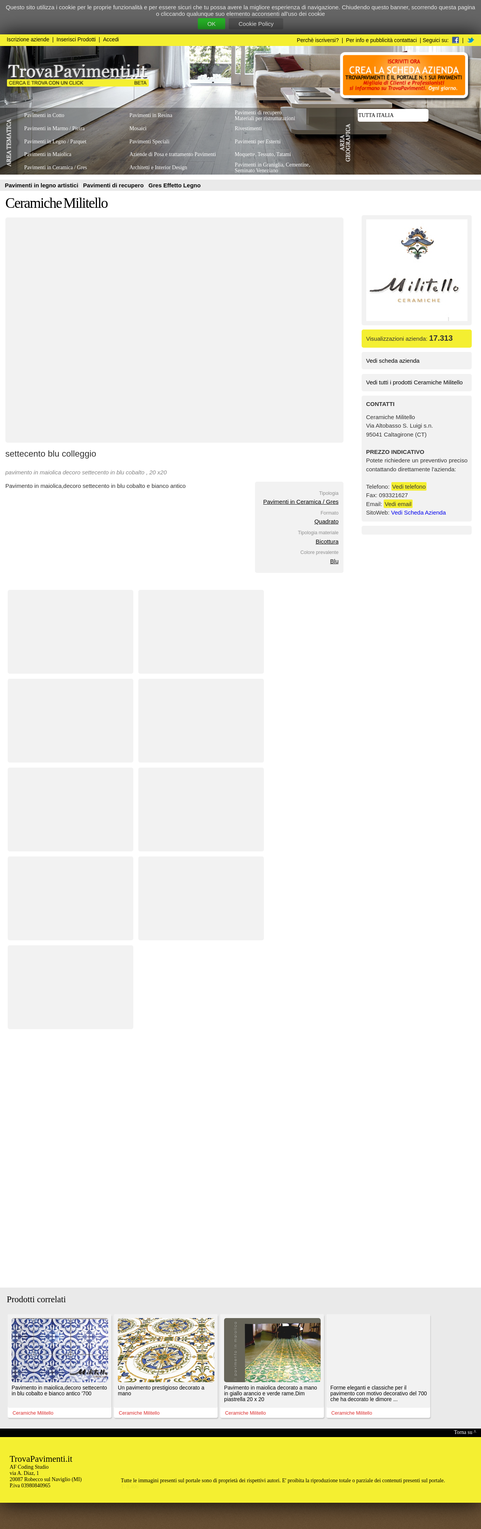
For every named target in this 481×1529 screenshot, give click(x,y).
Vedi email (398, 504)
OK (211, 23)
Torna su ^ (465, 1432)
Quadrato (326, 521)
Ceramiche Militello (56, 203)
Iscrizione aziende (28, 39)
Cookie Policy (256, 23)
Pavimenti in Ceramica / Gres (300, 501)
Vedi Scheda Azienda (418, 512)
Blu (334, 561)
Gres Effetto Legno (174, 185)
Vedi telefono (409, 486)
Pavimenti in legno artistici (42, 185)
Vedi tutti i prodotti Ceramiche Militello (414, 382)
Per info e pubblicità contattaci (381, 40)
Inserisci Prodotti (76, 39)
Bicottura (327, 541)
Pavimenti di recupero (114, 185)
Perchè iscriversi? (318, 40)
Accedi (111, 39)
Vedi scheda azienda (393, 360)
